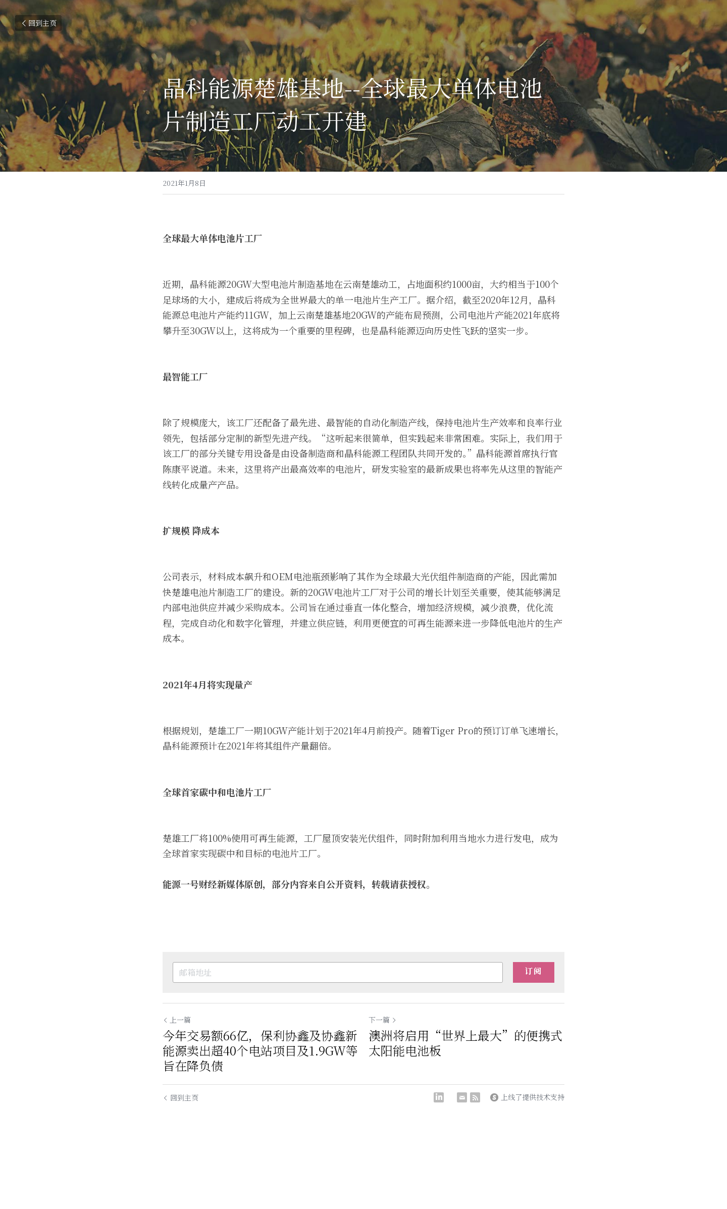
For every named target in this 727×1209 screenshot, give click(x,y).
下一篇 (383, 1020)
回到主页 (38, 23)
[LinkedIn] (439, 1097)
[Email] (462, 1097)
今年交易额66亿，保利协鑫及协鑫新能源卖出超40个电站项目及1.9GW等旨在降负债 (260, 1050)
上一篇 (177, 1020)
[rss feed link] (475, 1097)
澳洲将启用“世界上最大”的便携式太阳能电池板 (465, 1043)
